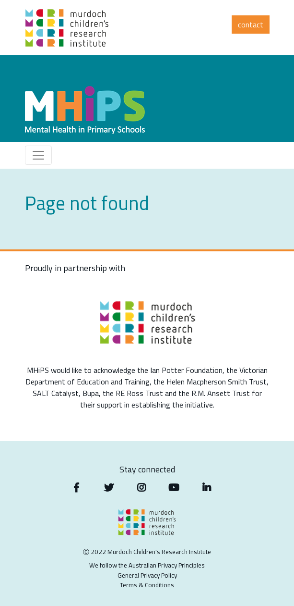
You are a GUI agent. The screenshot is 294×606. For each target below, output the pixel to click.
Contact (250, 24)
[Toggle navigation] (38, 155)
